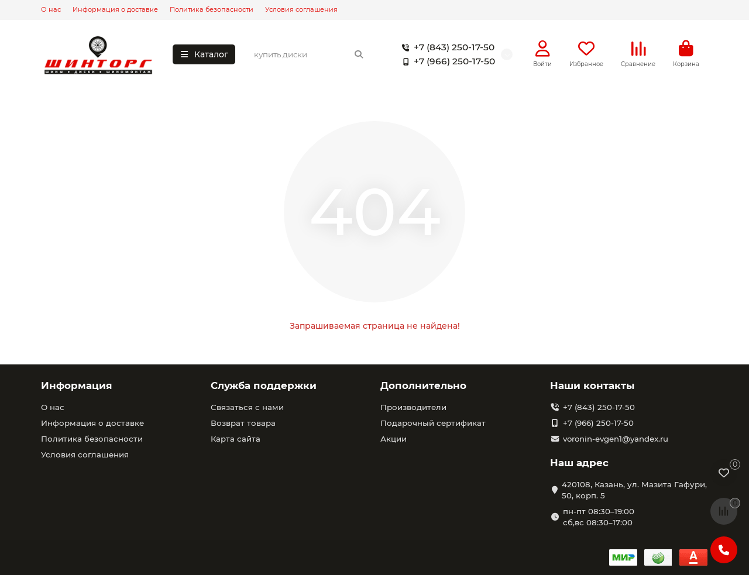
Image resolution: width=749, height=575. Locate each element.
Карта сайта (235, 438)
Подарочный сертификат (433, 423)
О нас (51, 9)
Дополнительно (423, 385)
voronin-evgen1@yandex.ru (615, 438)
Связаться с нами (247, 407)
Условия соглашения (301, 9)
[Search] (309, 55)
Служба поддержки (264, 385)
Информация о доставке (115, 9)
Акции (393, 438)
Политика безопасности (211, 9)
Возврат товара (243, 423)
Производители (413, 407)
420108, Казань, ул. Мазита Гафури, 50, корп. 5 (634, 490)
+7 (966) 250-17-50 (446, 62)
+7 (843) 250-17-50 (445, 48)
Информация (76, 385)
